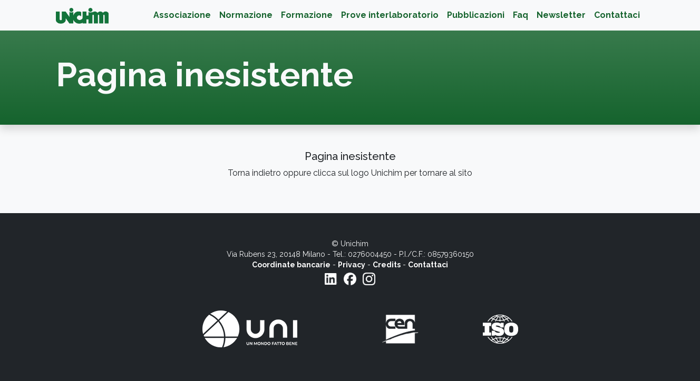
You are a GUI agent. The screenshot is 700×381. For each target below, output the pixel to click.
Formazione (307, 15)
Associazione (182, 15)
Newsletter (561, 15)
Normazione (246, 15)
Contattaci (617, 15)
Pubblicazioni (475, 15)
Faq (520, 15)
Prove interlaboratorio (390, 15)
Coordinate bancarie (291, 264)
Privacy (351, 264)
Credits (387, 264)
